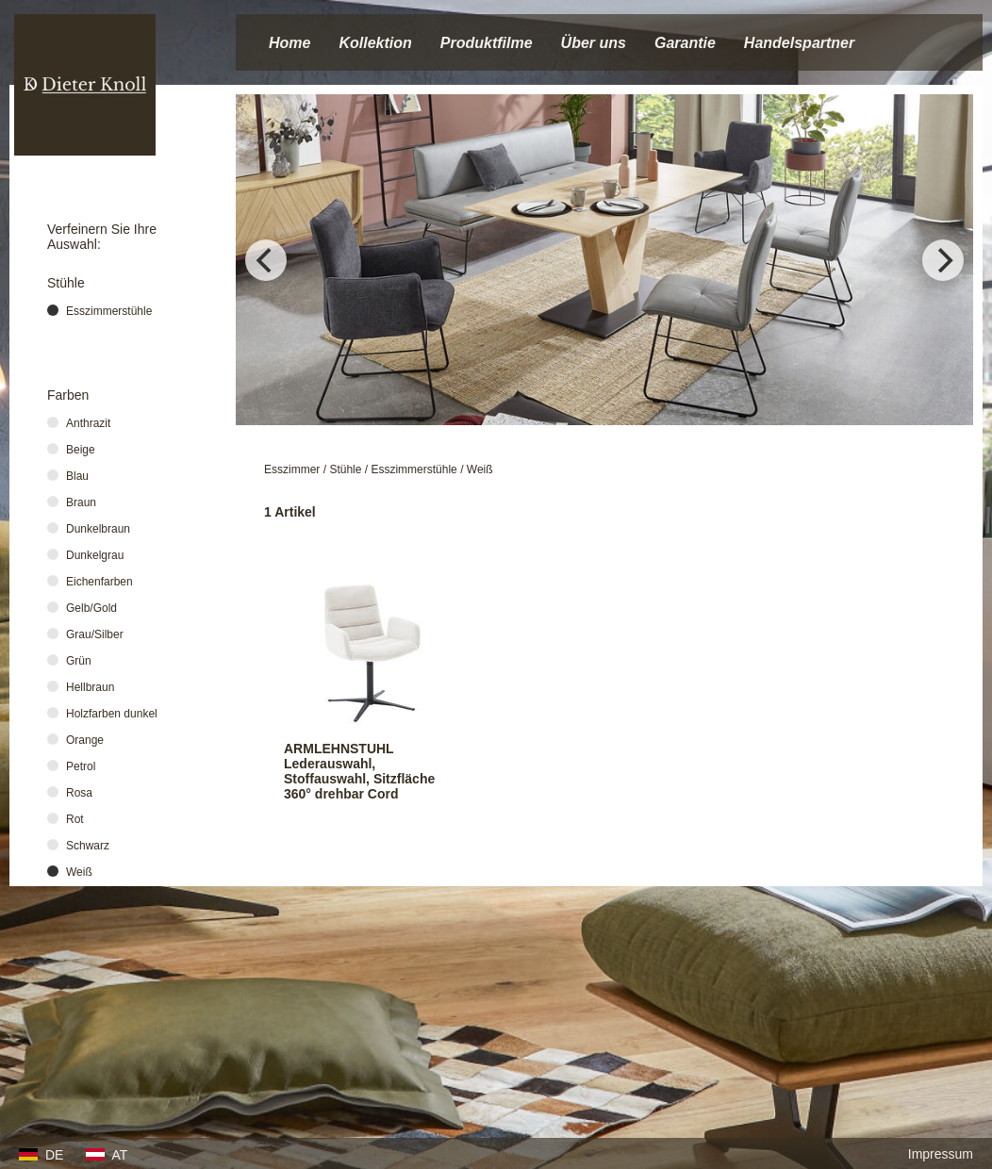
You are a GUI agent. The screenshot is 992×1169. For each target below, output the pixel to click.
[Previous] (266, 260)
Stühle (345, 469)
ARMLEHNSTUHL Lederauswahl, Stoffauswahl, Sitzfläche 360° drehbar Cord (359, 771)
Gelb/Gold (91, 608)
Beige (80, 449)
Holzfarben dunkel (111, 713)
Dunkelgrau (95, 555)
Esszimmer (292, 469)
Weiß (480, 469)
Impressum (940, 1153)
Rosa (79, 792)
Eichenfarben (99, 581)
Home (289, 43)
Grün (78, 660)
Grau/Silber (95, 634)
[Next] (943, 260)
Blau (77, 476)
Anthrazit (88, 423)
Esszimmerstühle (413, 469)
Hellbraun (90, 687)
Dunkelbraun (98, 528)
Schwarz (87, 845)
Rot (75, 819)
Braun (81, 502)
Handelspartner (799, 43)
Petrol (80, 766)
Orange (85, 740)
